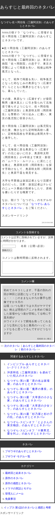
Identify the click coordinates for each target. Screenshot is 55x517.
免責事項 (10, 501)
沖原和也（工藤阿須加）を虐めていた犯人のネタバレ (29, 376)
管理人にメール (14, 495)
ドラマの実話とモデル (18, 490)
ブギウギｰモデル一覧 (17, 458)
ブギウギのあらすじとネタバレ (23, 453)
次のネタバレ (12, 348)
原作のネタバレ (14, 480)
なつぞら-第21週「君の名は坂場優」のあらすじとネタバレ (28, 384)
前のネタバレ (29, 351)
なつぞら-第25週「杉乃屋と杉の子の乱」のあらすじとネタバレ (30, 418)
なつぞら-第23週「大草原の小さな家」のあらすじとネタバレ (30, 401)
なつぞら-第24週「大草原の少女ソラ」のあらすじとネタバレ (30, 409)
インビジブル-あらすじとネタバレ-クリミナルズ (28, 368)
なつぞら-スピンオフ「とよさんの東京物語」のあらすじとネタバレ (29, 426)
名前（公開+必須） (33, 246)
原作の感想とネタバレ (18, 485)
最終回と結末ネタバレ (18, 475)
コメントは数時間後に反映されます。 (27, 257)
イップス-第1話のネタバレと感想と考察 (27, 509)
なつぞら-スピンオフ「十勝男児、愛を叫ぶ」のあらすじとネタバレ (29, 434)
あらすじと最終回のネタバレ (27, 7)
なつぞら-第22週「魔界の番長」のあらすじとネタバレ (30, 393)
